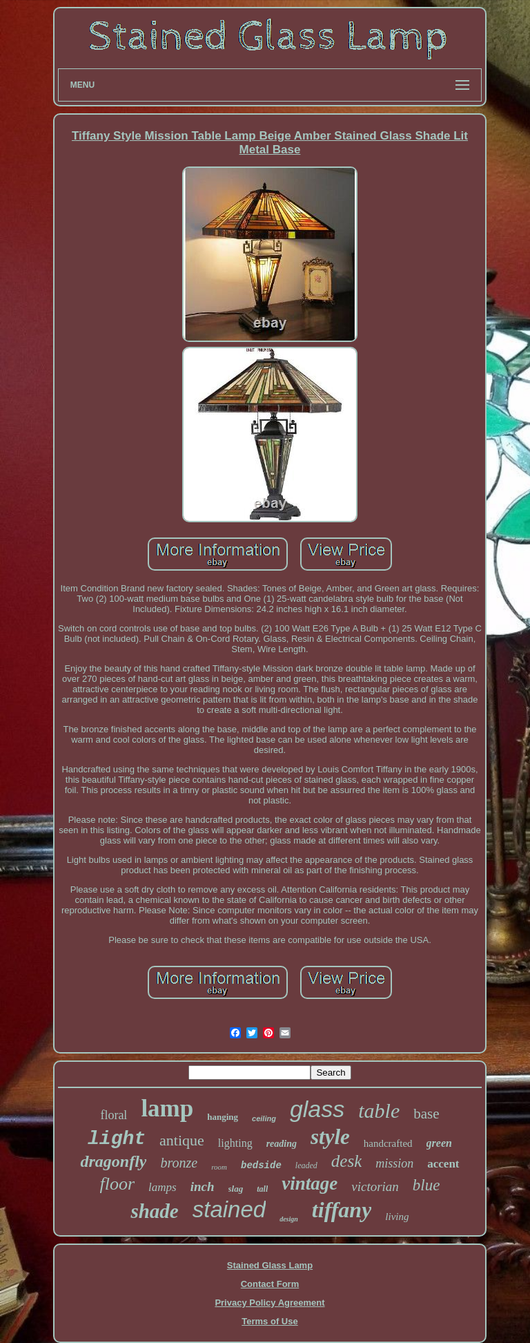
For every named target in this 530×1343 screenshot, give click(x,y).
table (379, 1110)
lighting (235, 1143)
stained (229, 1209)
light (117, 1139)
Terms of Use (269, 1321)
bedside (261, 1165)
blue (426, 1185)
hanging (222, 1117)
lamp (167, 1108)
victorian (375, 1186)
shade (154, 1211)
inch (202, 1186)
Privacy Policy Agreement (269, 1302)
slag (236, 1188)
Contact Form (270, 1284)
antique (181, 1140)
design (288, 1219)
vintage (309, 1183)
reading (281, 1144)
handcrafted (388, 1143)
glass (317, 1109)
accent (443, 1163)
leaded (306, 1165)
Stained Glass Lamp (270, 1265)
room (219, 1167)
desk (346, 1161)
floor (117, 1184)
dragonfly (113, 1161)
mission (394, 1163)
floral (113, 1115)
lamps (162, 1187)
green (439, 1143)
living (397, 1216)
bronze (178, 1162)
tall (262, 1189)
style (330, 1137)
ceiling (264, 1118)
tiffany (342, 1209)
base (426, 1113)
